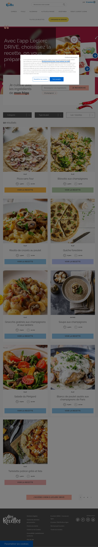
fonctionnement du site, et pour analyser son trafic (56, 61)
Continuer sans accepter (71, 57)
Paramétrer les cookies (41, 79)
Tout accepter (56, 79)
